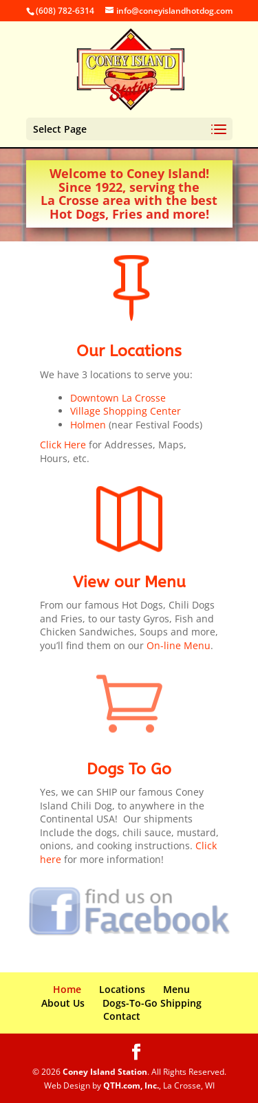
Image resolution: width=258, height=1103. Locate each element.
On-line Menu (179, 645)
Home (67, 989)
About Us (63, 1002)
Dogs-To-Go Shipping (152, 1002)
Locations (122, 989)
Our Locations (129, 351)
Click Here (63, 444)
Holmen (88, 424)
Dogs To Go (129, 769)
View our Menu (129, 582)
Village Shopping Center (125, 410)
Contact (121, 1016)
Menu (176, 989)
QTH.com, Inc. (131, 1085)
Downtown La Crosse (118, 397)
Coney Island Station (105, 1072)
